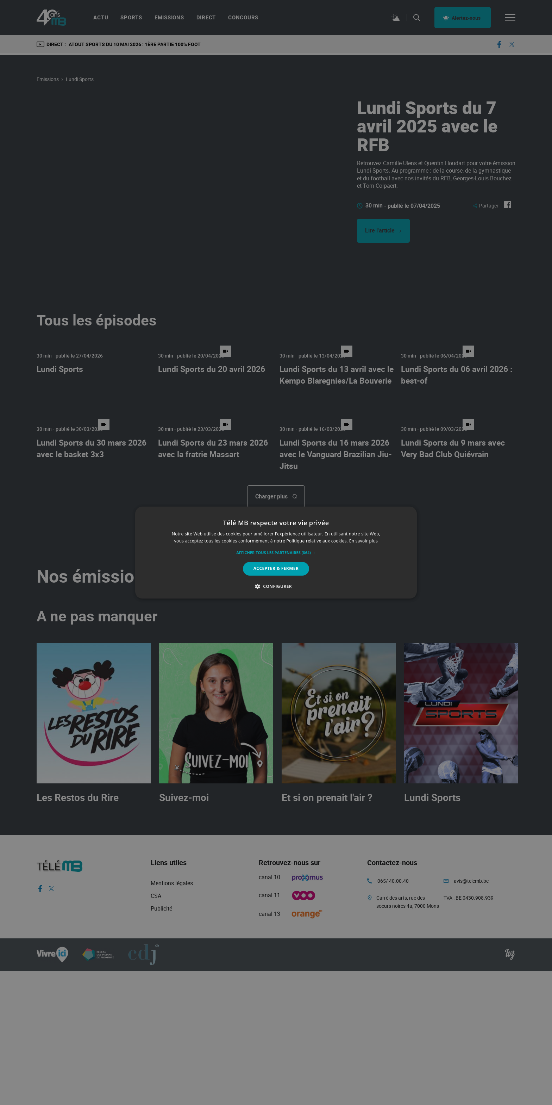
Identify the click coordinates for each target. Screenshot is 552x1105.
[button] (276, 553)
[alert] (276, 552)
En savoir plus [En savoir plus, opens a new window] (363, 541)
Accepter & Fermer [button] (276, 569)
